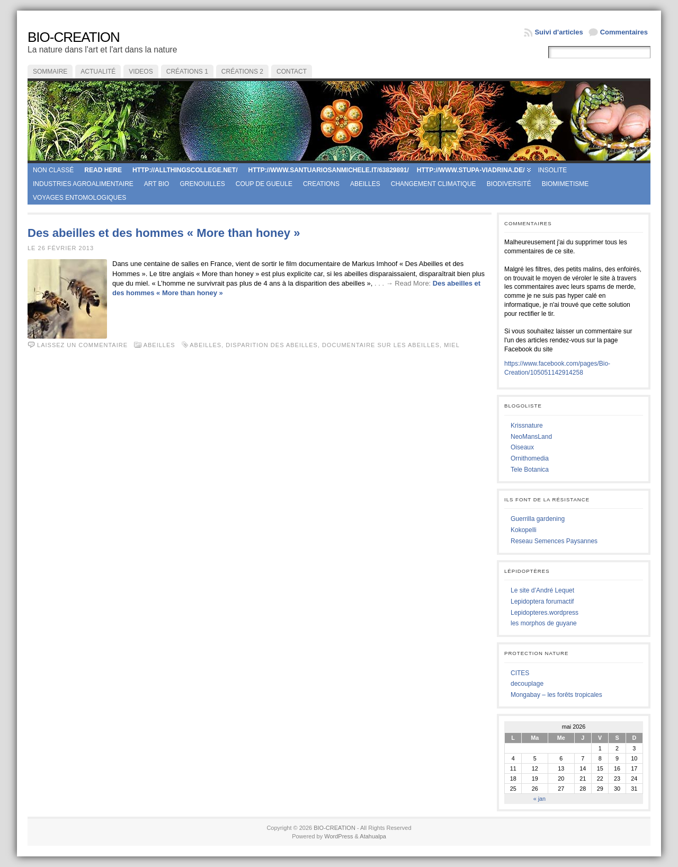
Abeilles (365, 184)
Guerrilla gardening (538, 519)
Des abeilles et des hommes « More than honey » (164, 233)
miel (451, 345)
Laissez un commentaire (82, 345)
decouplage (527, 683)
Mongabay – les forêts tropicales (556, 694)
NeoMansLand (531, 436)
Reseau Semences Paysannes (554, 541)
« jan (539, 798)
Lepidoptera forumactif (542, 601)
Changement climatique (433, 184)
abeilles (205, 345)
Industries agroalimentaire (83, 184)
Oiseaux (522, 447)
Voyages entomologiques (79, 197)
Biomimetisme (565, 184)
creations (321, 184)
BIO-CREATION (74, 37)
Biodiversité (509, 184)
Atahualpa (373, 836)
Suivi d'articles (558, 32)
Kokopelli (524, 530)
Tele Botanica (530, 469)
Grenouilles (202, 184)
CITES (520, 673)
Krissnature (527, 425)
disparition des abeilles (272, 345)
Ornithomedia (530, 458)
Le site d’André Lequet (542, 590)
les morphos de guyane (544, 623)
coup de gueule (264, 184)
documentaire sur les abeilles (381, 345)
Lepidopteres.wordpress (544, 612)
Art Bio (157, 184)
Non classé (53, 170)
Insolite (552, 170)
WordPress (338, 836)
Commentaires (624, 32)
